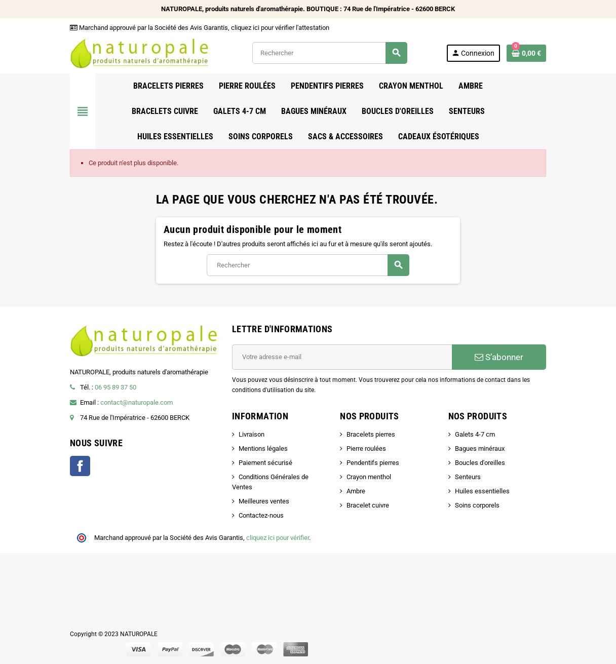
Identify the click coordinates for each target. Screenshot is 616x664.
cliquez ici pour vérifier (277, 537)
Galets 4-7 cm (475, 434)
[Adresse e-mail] (342, 357)
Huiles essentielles (482, 491)
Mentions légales (263, 448)
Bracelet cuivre (367, 505)
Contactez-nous (261, 515)
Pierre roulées (366, 448)
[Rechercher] (329, 53)
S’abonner (499, 357)
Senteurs (468, 477)
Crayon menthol (368, 477)
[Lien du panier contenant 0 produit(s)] (526, 53)
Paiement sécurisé (265, 462)
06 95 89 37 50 (115, 387)
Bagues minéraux (480, 448)
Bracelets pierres (370, 434)
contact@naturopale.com (136, 402)
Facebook (80, 466)
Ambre (355, 491)
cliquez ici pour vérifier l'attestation (280, 27)
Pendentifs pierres (372, 462)
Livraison (251, 434)
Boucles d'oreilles (480, 462)
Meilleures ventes (264, 501)
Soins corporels (477, 505)
